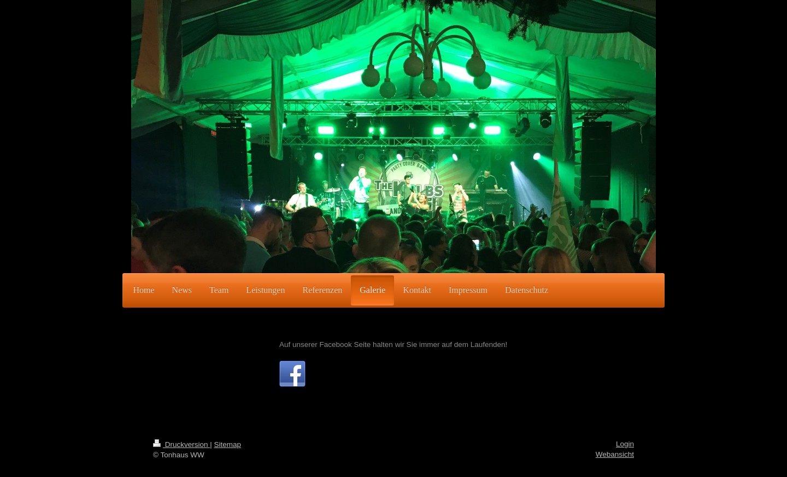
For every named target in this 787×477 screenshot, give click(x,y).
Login (625, 444)
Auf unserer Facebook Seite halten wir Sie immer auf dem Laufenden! (393, 344)
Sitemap (228, 444)
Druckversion (181, 444)
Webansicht (615, 454)
